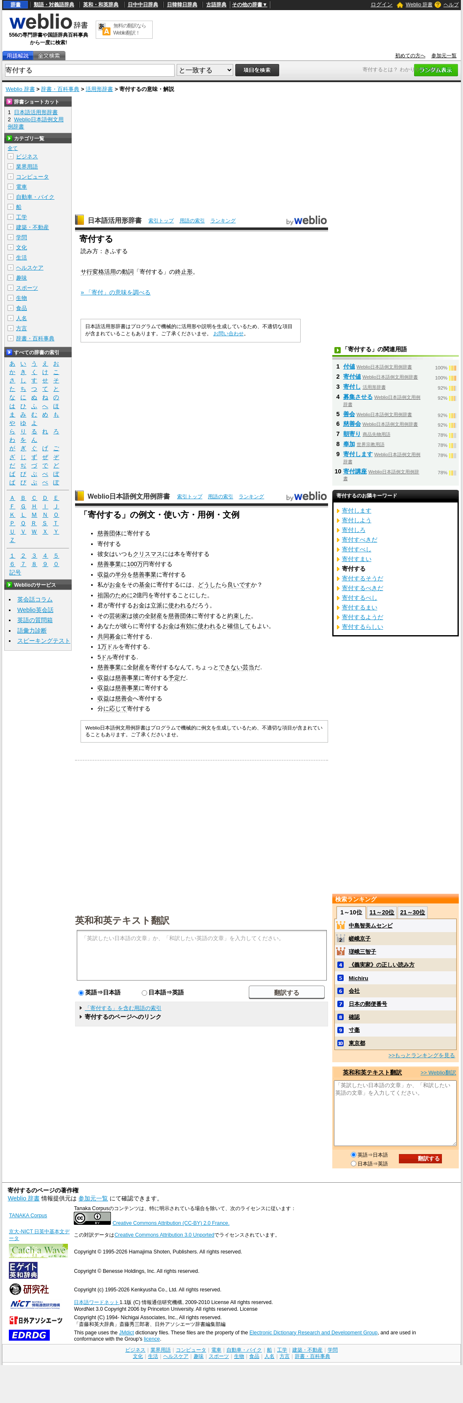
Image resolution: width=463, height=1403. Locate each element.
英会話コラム (35, 599)
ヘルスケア (29, 268)
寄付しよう (356, 520)
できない (230, 667)
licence (152, 1339)
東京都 (357, 1043)
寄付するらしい (362, 626)
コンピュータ (32, 177)
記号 (15, 573)
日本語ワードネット (96, 1302)
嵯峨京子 (360, 938)
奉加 (349, 444)
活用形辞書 (99, 89)
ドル (112, 646)
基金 (145, 584)
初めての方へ (410, 56)
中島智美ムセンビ (371, 925)
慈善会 (124, 698)
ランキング (223, 221)
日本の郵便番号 (368, 1004)
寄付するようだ (362, 617)
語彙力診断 (32, 630)
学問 (21, 237)
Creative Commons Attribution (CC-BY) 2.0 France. (171, 1223)
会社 (354, 991)
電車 (21, 187)
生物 (21, 298)
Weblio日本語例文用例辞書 (129, 496)
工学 (21, 217)
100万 (135, 564)
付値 (349, 366)
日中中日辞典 (143, 5)
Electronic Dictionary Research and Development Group (313, 1333)
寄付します (358, 454)
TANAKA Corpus (28, 1216)
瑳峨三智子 (362, 952)
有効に (189, 626)
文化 (21, 247)
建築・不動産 (32, 227)
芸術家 (118, 615)
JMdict (126, 1333)
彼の (139, 615)
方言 (21, 328)
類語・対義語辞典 (54, 5)
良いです (239, 584)
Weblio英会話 (35, 610)
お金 (115, 584)
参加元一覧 (444, 56)
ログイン (382, 4)
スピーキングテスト (43, 640)
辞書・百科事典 (60, 89)
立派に (159, 605)
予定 (174, 677)
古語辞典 (216, 5)
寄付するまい (359, 607)
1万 (102, 646)
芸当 (248, 667)
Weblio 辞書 (419, 5)
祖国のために (115, 595)
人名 (21, 318)
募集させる (358, 396)
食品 (21, 308)
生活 (21, 257)
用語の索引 (192, 221)
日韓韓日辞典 (182, 5)
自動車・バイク (35, 197)
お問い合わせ (228, 333)
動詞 (128, 271)
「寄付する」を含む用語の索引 (123, 1008)
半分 (121, 574)
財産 (156, 615)
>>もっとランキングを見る (421, 1055)
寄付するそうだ (362, 578)
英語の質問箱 (35, 620)
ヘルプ (451, 5)
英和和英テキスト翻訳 (122, 920)
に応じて (115, 708)
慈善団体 (109, 533)
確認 (354, 1017)
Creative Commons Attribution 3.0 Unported (164, 1235)
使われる (180, 605)
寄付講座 (355, 471)
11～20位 (381, 912)
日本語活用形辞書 (115, 220)
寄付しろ (354, 529)
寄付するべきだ (362, 588)
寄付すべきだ (359, 539)
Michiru (358, 978)
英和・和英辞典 (100, 5)
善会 (349, 414)
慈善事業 (109, 564)
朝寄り (352, 433)
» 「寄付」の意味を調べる (116, 292)
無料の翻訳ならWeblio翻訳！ (129, 29)
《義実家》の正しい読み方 (382, 965)
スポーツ (27, 288)
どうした (209, 584)
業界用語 (27, 166)
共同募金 (109, 636)
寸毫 (354, 1030)
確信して (239, 626)
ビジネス (27, 156)
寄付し (352, 386)
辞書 (16, 5)
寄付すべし (356, 549)
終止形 (184, 271)
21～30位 (412, 912)
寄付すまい (356, 559)
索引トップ (161, 221)
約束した (239, 615)
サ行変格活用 (98, 271)
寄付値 (352, 376)
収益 (103, 574)
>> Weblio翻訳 (438, 1072)
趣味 (21, 278)
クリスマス (147, 554)
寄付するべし (359, 597)
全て (13, 148)
